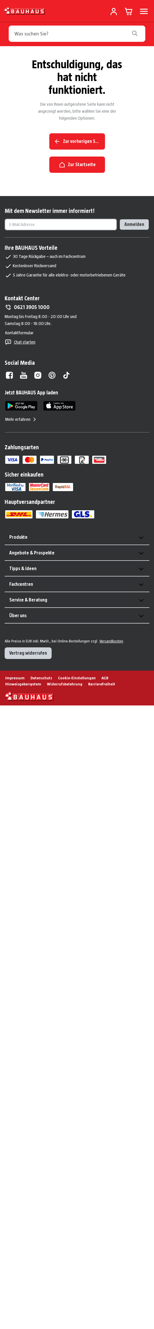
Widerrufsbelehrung (64, 684)
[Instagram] (38, 375)
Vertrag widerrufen (28, 653)
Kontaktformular (19, 332)
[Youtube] (23, 375)
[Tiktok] (66, 375)
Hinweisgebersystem (23, 684)
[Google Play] (21, 406)
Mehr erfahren (21, 419)
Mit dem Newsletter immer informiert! (50, 211)
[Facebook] (9, 375)
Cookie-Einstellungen (77, 678)
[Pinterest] (52, 375)
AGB (105, 678)
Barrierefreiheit (101, 684)
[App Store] (59, 406)
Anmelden (134, 224)
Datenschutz (41, 678)
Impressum (15, 678)
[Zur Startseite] (25, 10)
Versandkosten (111, 641)
